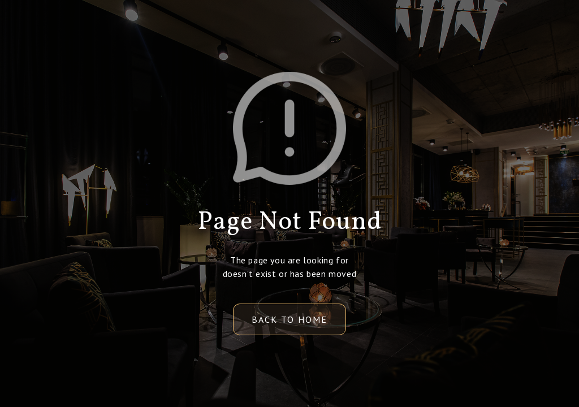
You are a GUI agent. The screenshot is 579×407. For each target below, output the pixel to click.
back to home (289, 319)
